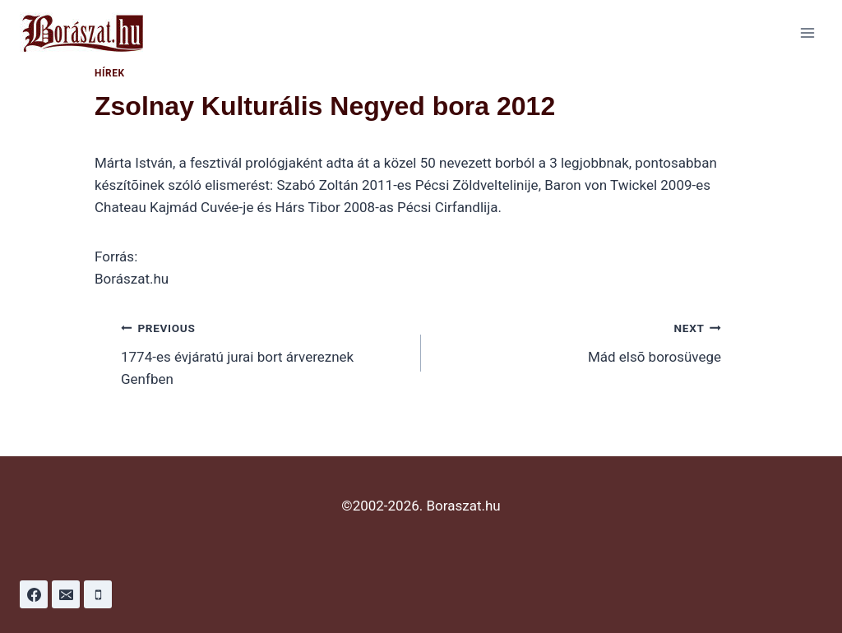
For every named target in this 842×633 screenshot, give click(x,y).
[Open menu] (807, 32)
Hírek (110, 73)
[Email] (66, 594)
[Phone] (98, 594)
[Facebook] (34, 594)
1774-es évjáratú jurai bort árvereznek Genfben (264, 351)
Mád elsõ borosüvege (578, 340)
